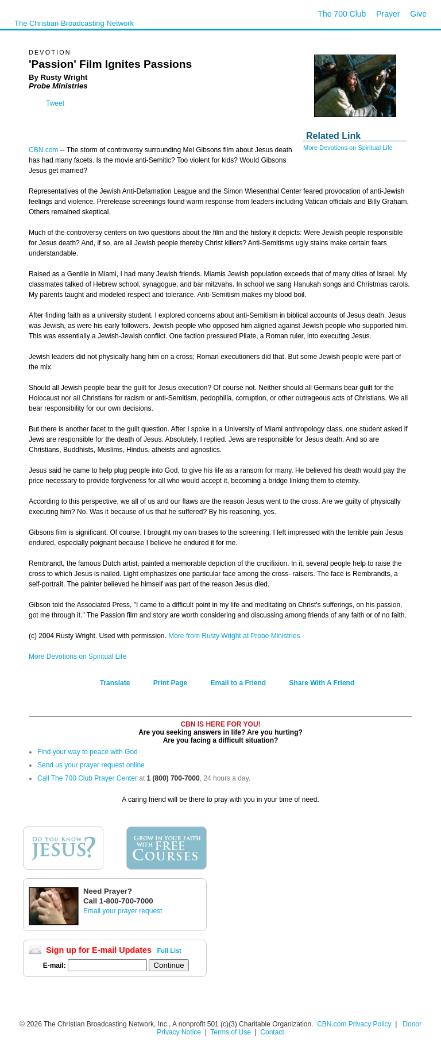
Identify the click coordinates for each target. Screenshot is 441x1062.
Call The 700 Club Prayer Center (87, 778)
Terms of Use (231, 1032)
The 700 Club (342, 13)
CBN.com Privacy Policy (354, 1024)
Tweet (55, 103)
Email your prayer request (122, 911)
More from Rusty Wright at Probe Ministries (234, 636)
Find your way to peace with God (87, 752)
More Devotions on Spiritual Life (348, 147)
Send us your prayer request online (91, 765)
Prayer (388, 13)
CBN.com (43, 150)
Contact (272, 1032)
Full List (169, 950)
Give (418, 13)
